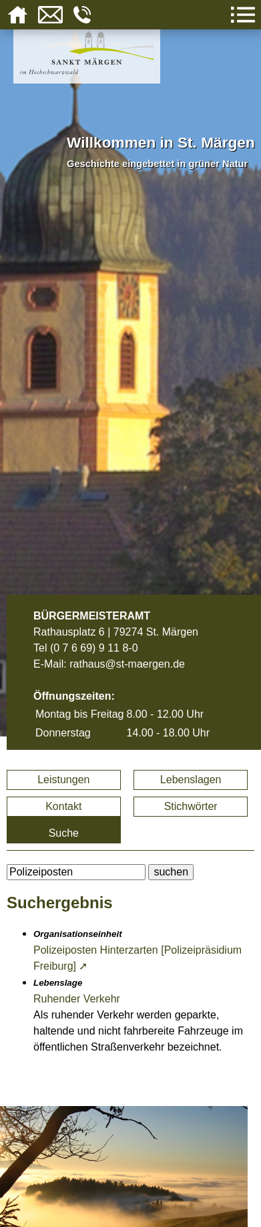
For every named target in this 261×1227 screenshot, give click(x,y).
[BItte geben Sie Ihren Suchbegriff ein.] (76, 872)
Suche (64, 833)
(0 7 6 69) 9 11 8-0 (94, 648)
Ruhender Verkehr (76, 998)
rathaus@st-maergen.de (127, 664)
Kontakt (63, 806)
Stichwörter (191, 806)
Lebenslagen (191, 779)
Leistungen (63, 779)
